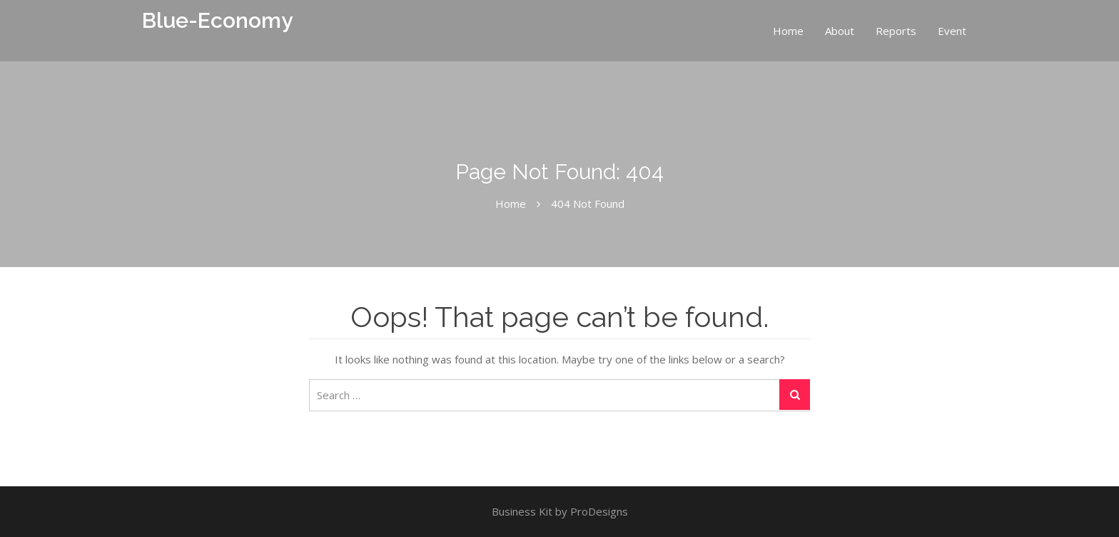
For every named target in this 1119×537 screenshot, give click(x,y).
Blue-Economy (217, 20)
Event (952, 31)
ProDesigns (599, 511)
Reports (896, 31)
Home (788, 31)
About (839, 31)
